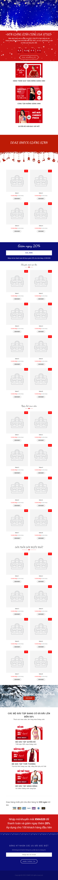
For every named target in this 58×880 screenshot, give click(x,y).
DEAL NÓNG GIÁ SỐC (29, 57)
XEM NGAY (29, 698)
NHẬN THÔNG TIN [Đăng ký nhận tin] (29, 861)
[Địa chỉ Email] (29, 855)
